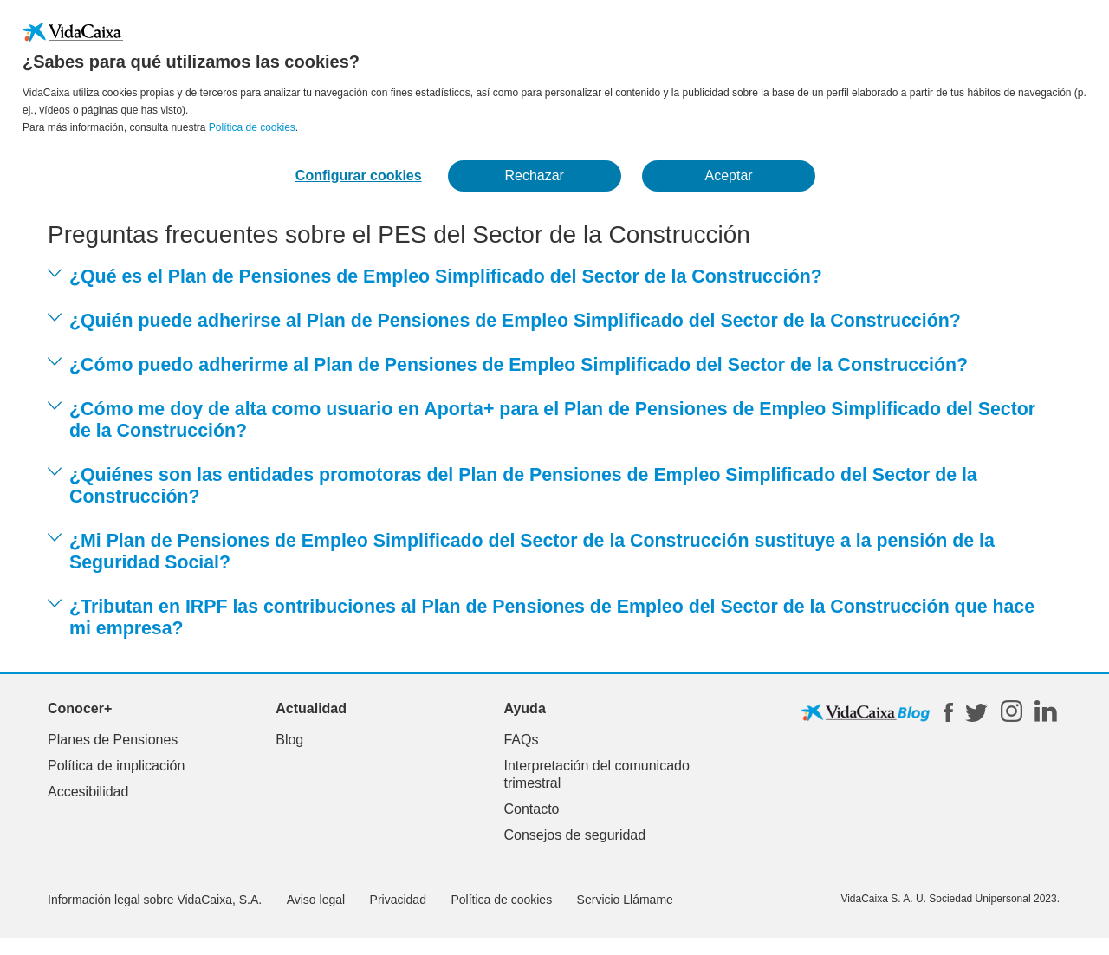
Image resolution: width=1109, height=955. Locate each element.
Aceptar (729, 175)
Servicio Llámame (625, 899)
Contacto (531, 809)
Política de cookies (252, 127)
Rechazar (533, 175)
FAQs (520, 739)
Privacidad (398, 899)
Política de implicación (116, 765)
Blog (289, 739)
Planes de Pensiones (113, 739)
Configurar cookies (358, 175)
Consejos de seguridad (574, 835)
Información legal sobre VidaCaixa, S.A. (155, 899)
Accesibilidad (88, 791)
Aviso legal (316, 899)
